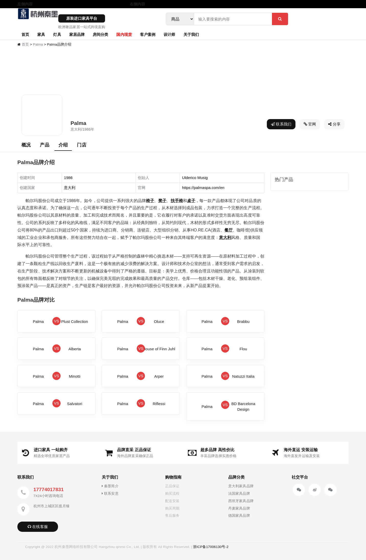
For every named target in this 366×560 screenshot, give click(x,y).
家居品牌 (77, 34)
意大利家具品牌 (241, 486)
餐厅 (228, 230)
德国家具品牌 (239, 515)
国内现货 (124, 34)
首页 (25, 34)
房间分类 (100, 34)
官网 (310, 124)
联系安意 (110, 493)
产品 (44, 144)
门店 (81, 144)
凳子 (162, 200)
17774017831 (48, 489)
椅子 (150, 200)
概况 (26, 144)
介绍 (63, 144)
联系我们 (281, 124)
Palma (38, 44)
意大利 (225, 237)
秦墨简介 (110, 486)
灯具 (57, 34)
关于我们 (191, 34)
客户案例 (147, 34)
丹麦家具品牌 (239, 508)
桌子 (191, 200)
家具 (41, 34)
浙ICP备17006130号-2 (210, 547)
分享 (334, 124)
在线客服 (38, 526)
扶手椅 (177, 200)
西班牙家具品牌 (241, 501)
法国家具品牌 (239, 493)
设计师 (169, 34)
